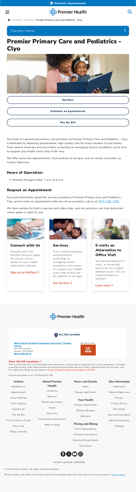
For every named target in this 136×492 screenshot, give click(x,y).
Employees (119, 386)
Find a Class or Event (19, 420)
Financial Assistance (85, 434)
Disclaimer (119, 409)
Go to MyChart (18, 397)
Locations (52, 390)
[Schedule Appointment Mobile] (68, 3)
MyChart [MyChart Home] (68, 100)
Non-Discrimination (119, 414)
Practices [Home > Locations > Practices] (28, 20)
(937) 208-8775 (22, 354)
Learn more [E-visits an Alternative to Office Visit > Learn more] (104, 285)
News (86, 386)
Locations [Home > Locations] (17, 20)
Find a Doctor (18, 403)
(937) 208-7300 (108, 201)
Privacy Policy (119, 403)
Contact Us (18, 409)
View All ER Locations (25, 361)
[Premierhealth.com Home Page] (9, 20)
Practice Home (23, 30)
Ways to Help (52, 424)
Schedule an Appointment (68, 111)
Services (52, 396)
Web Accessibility (119, 420)
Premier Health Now (85, 404)
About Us (52, 413)
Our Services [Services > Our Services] (62, 283)
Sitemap (119, 426)
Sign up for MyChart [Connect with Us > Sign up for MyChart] (24, 272)
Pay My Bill (68, 122)
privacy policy (118, 474)
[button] (7, 11)
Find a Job (18, 426)
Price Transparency (85, 428)
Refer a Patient (18, 431)
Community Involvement (52, 419)
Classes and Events (86, 392)
